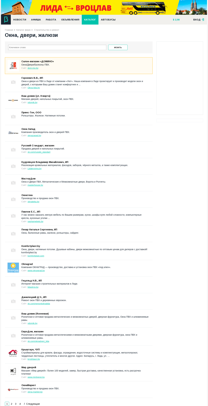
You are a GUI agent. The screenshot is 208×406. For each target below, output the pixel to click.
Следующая (33, 404)
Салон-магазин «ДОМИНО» (37, 61)
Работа (51, 19)
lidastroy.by (33, 287)
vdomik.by (32, 102)
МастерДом (28, 178)
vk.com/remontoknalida (39, 303)
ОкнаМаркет (28, 385)
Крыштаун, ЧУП (30, 349)
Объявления (70, 19)
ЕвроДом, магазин (32, 331)
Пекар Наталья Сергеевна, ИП (39, 229)
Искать (118, 47)
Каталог (90, 19)
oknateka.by (33, 201)
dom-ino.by (33, 68)
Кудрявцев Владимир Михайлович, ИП (44, 162)
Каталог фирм (23, 30)
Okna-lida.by (34, 87)
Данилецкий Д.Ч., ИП (33, 297)
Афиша (36, 19)
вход (198, 19)
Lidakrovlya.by (35, 168)
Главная (9, 30)
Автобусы (108, 19)
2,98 (177, 19)
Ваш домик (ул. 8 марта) (35, 96)
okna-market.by (35, 392)
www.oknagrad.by (36, 270)
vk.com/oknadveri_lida (38, 341)
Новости (19, 19)
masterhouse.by (35, 185)
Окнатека (27, 195)
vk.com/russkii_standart (39, 152)
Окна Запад (28, 129)
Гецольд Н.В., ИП (31, 280)
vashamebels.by (35, 221)
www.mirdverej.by (36, 377)
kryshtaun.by (34, 359)
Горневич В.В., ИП (32, 78)
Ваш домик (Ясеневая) (35, 313)
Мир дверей (28, 367)
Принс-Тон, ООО (31, 112)
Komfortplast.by (30, 246)
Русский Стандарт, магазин (37, 145)
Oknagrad (27, 264)
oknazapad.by (34, 135)
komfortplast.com (36, 256)
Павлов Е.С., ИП (30, 211)
